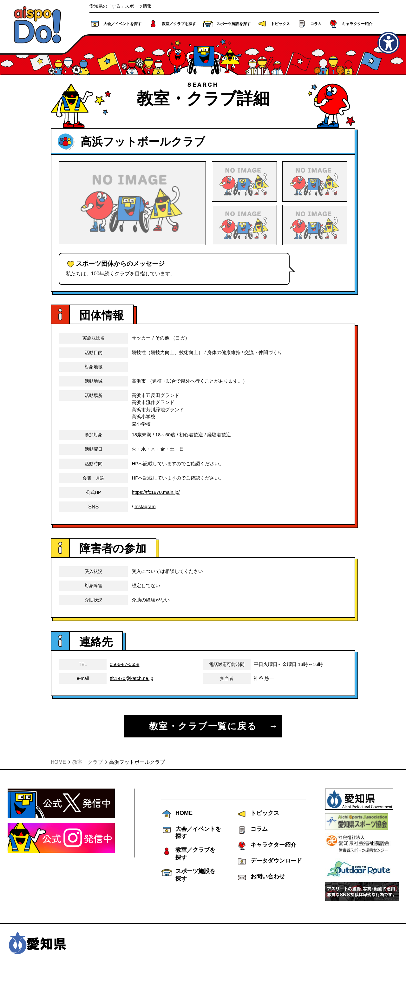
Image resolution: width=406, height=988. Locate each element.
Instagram (145, 520)
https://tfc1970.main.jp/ (156, 505)
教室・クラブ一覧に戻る (203, 740)
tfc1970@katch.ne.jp (131, 692)
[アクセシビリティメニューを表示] (388, 43)
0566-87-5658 (124, 678)
